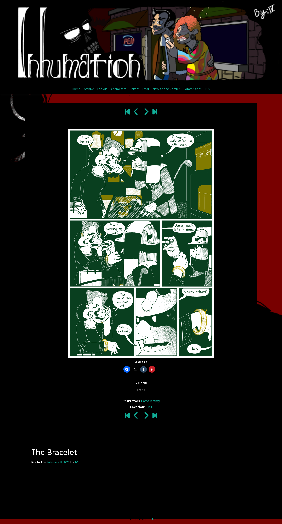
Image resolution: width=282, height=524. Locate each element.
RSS (207, 89)
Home (76, 89)
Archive (89, 89)
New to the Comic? (166, 89)
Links (133, 89)
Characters (118, 89)
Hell (149, 407)
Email (145, 89)
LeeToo (152, 519)
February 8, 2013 (58, 462)
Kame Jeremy (150, 401)
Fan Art (102, 89)
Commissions (192, 89)
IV (76, 462)
